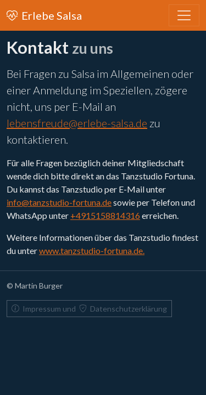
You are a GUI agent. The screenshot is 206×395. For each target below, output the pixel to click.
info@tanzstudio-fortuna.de (59, 202)
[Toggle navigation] (184, 15)
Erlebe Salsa (44, 15)
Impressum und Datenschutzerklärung (89, 308)
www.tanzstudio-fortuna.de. (91, 250)
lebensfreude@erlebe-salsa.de (77, 122)
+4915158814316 (105, 215)
